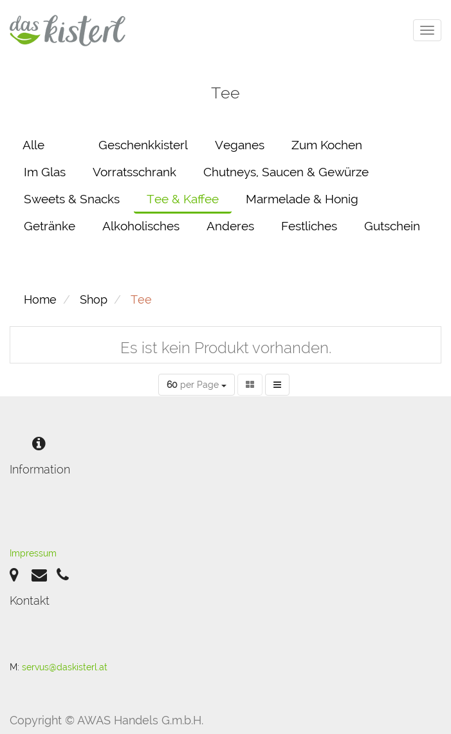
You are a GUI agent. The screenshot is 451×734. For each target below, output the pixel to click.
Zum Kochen (326, 145)
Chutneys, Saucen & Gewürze (286, 172)
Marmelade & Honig (302, 199)
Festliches (309, 226)
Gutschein (392, 226)
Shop (93, 299)
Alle (33, 145)
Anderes (230, 226)
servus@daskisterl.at (64, 667)
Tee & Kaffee (183, 199)
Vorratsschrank (134, 172)
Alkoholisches (140, 226)
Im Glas (45, 172)
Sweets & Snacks (72, 199)
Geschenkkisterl (143, 145)
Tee (141, 299)
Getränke (49, 226)
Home (40, 299)
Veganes (239, 145)
